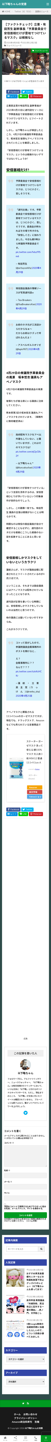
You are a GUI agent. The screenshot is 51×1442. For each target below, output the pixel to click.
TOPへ (46, 1438)
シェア (15, 1438)
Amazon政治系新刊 (22, 1421)
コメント (9, 1143)
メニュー (25, 1438)
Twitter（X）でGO (22, 11)
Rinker (37, 769)
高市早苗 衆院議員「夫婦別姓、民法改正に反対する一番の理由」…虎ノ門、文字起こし (35, 1306)
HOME (7, 11)
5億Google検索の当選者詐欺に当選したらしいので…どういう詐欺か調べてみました (35, 1330)
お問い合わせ (30, 1414)
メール (8, 1182)
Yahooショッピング (35, 797)
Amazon (33, 787)
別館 (37, 1421)
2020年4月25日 (24, 695)
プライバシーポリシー (25, 1418)
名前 (7, 1170)
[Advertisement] (25, 902)
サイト (7, 1193)
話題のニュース (41, 11)
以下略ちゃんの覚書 (14, 4)
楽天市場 (33, 792)
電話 (36, 1438)
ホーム (17, 1414)
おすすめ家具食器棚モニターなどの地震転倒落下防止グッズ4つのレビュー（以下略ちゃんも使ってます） (35, 1281)
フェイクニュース (13, 45)
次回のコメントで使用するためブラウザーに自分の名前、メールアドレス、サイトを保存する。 (25, 1208)
